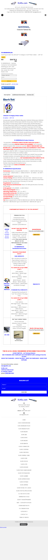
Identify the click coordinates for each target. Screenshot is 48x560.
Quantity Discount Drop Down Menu (7, 73)
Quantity (2, 77)
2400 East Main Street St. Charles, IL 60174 (24, 405)
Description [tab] (7, 95)
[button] (24, 392)
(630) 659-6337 (29, 12)
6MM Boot (7, 289)
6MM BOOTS (36, 284)
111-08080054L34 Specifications (12, 168)
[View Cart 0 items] (3, 57)
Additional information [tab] (18, 95)
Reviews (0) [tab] (30, 95)
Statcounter (3, 527)
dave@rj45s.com (37, 12)
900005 (7, 229)
